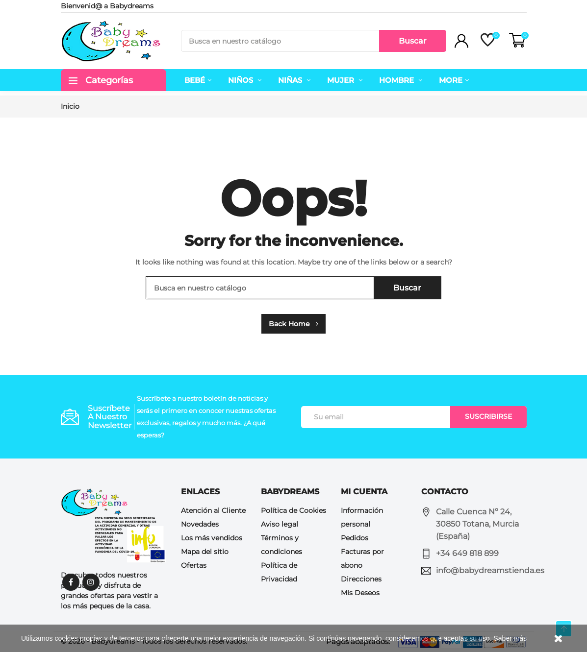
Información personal (362, 517)
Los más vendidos (211, 537)
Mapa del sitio (205, 551)
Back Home (293, 323)
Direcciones (361, 579)
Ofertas (193, 565)
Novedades (200, 524)
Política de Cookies (293, 510)
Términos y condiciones (281, 544)
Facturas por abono (362, 558)
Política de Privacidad (279, 572)
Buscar (413, 41)
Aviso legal (279, 524)
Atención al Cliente (213, 510)
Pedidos (354, 537)
